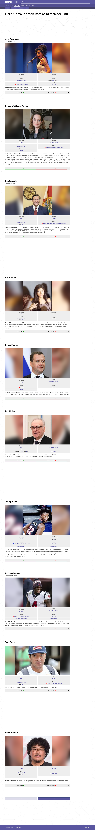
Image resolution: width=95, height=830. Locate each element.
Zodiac (22, 5)
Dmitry (21, 382)
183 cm (52, 616)
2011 (53, 80)
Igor (21, 447)
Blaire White (10, 278)
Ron (21, 218)
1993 (25, 318)
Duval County (62, 223)
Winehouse (53, 76)
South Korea (54, 773)
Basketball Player (21, 546)
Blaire (21, 314)
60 (54, 382)
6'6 (55, 543)
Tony (21, 678)
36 (54, 539)
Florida (57, 223)
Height (33, 5)
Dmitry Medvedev (12, 345)
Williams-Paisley (54, 142)
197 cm (52, 543)
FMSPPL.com (18, 827)
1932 (57, 447)
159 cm (52, 84)
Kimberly (21, 142)
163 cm (52, 387)
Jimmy (21, 538)
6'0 (55, 616)
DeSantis (54, 218)
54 (22, 148)
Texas (28, 543)
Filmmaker (21, 777)
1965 (57, 381)
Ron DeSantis (11, 181)
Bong (21, 768)
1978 (25, 222)
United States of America (52, 147)
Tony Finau (10, 642)
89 (26, 451)
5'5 (55, 319)
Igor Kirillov (10, 411)
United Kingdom (20, 84)
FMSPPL (8, 2)
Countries (28, 5)
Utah (60, 683)
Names (12, 5)
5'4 (55, 387)
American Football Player (21, 618)
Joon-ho (54, 768)
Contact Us (86, 827)
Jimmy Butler (11, 501)
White (53, 314)
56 (22, 774)
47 (22, 224)
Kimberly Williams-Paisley (16, 106)
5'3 (55, 84)
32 (22, 319)
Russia (22, 387)
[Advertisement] (47, 26)
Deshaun (21, 611)
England (26, 84)
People (7, 5)
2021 (22, 451)
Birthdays (17, 5)
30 (54, 612)
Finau (53, 678)
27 (58, 80)
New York (60, 147)
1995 (57, 610)
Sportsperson (53, 546)
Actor (21, 150)
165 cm (52, 319)
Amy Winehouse (12, 39)
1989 (57, 538)
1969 (25, 772)
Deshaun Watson (12, 573)
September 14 (20, 80)
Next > (54, 799)
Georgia (28, 616)
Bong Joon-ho (11, 732)
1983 (25, 80)
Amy (21, 76)
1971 (25, 146)
